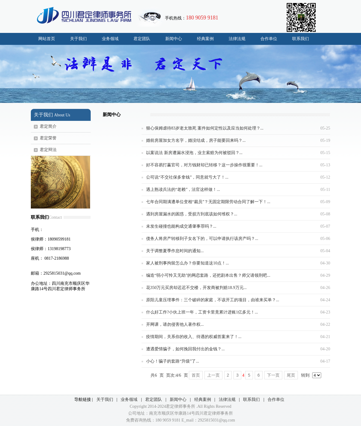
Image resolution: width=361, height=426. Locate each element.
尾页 (291, 375)
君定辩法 (48, 149)
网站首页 (46, 38)
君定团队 (142, 38)
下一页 (273, 375)
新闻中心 (173, 38)
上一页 (213, 375)
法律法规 (237, 38)
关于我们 (78, 38)
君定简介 (48, 126)
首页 (196, 375)
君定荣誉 (48, 138)
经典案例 (205, 38)
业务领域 (110, 38)
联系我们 (300, 38)
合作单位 (268, 38)
